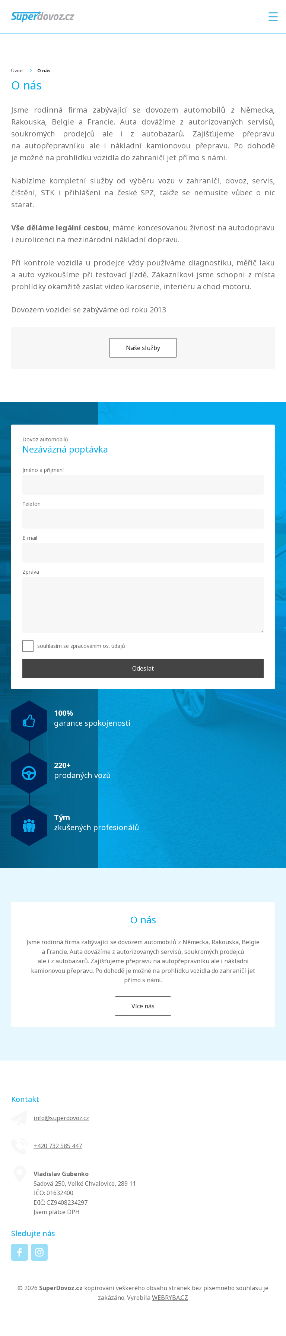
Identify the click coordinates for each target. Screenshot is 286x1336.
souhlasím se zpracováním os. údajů (81, 645)
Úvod (17, 70)
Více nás (143, 1006)
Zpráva (30, 571)
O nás (44, 70)
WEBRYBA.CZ (170, 1298)
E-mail (29, 537)
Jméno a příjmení (43, 469)
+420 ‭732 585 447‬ (58, 1146)
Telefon (31, 503)
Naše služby (143, 348)
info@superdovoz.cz (61, 1118)
